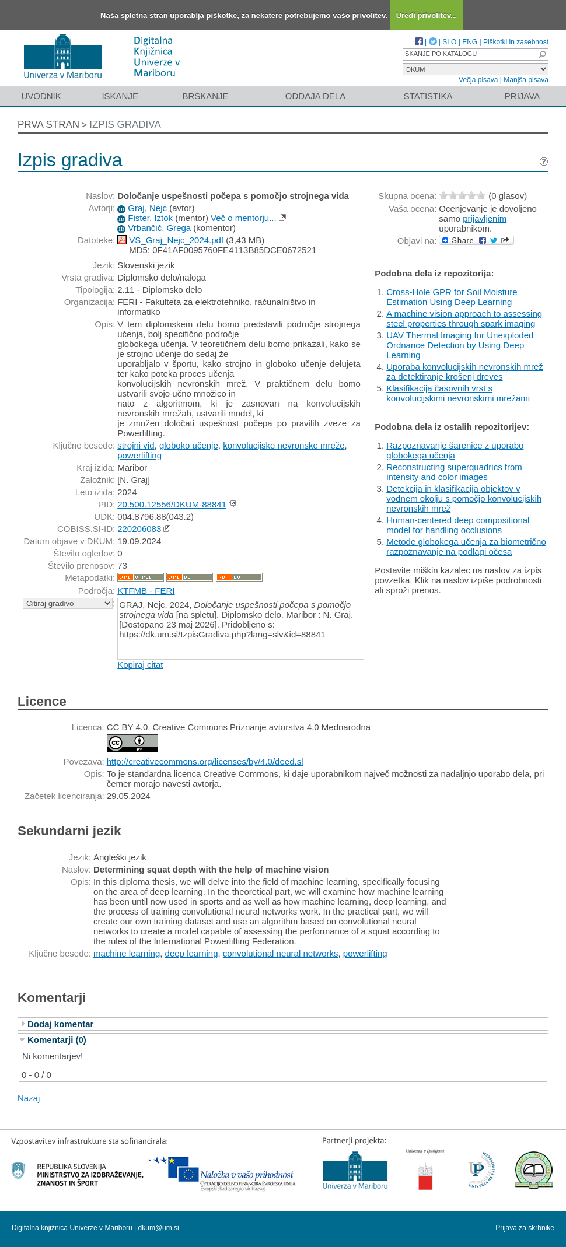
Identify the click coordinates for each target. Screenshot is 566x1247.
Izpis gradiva (125, 124)
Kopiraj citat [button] (140, 665)
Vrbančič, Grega (159, 228)
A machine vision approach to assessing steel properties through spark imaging (464, 318)
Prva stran (48, 124)
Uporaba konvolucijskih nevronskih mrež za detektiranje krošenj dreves (464, 371)
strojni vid (135, 445)
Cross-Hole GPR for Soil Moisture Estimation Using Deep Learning (451, 297)
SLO (449, 42)
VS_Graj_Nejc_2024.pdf (176, 240)
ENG (469, 42)
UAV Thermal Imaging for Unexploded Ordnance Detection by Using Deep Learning (459, 345)
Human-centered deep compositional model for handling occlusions (457, 525)
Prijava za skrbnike (524, 1228)
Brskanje (205, 96)
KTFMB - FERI (145, 591)
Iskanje (120, 96)
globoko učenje (188, 445)
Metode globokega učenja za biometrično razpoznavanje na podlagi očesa (466, 546)
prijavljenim (484, 218)
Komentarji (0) (56, 1040)
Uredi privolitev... (426, 15)
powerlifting (139, 455)
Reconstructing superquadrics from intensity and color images (454, 472)
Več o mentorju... (244, 218)
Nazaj (29, 1098)
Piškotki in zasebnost (515, 42)
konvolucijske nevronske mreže (283, 445)
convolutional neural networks (280, 953)
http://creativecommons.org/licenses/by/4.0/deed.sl (205, 761)
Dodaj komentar (60, 1024)
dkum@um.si (158, 1228)
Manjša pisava (526, 80)
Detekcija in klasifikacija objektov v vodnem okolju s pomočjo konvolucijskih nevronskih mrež (463, 498)
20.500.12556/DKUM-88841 (171, 504)
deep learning (191, 953)
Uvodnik (41, 96)
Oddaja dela (315, 96)
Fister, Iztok (150, 218)
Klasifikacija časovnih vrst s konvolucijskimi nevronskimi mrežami (458, 393)
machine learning (126, 953)
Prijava (522, 96)
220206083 (139, 529)
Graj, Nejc (147, 208)
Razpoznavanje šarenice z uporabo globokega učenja (454, 450)
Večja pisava (478, 80)
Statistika (428, 96)
